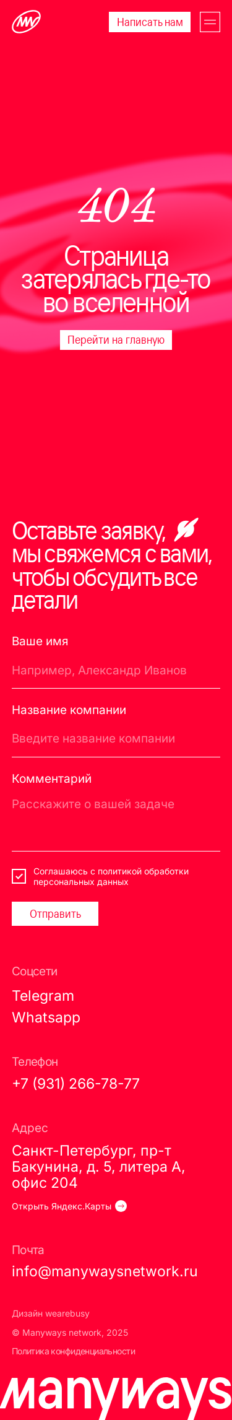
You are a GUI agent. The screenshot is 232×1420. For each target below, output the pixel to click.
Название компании (69, 710)
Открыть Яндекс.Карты (61, 1206)
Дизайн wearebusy (51, 1313)
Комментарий (52, 779)
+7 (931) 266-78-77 (76, 1083)
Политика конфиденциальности (73, 1351)
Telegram (43, 995)
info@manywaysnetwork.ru (105, 1271)
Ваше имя (40, 641)
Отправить (55, 913)
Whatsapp (46, 1017)
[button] (210, 22)
